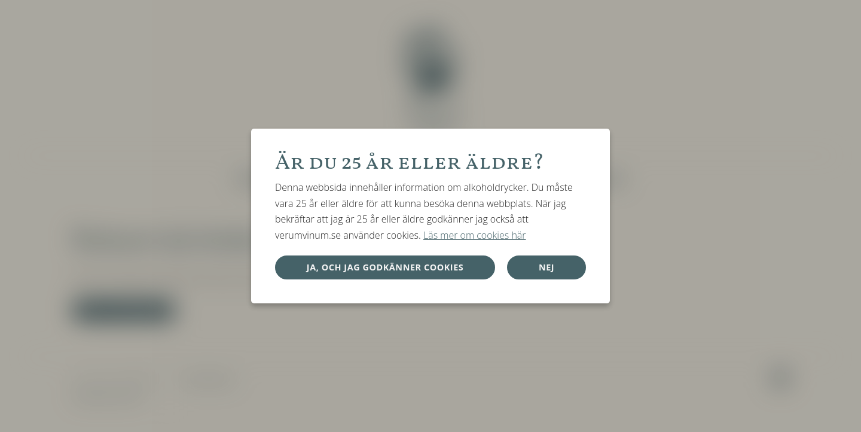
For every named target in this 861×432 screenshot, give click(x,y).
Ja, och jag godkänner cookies (385, 267)
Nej (546, 267)
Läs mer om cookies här (474, 235)
